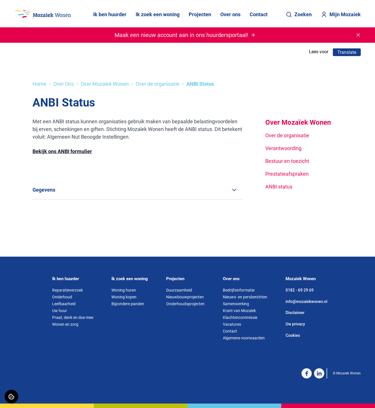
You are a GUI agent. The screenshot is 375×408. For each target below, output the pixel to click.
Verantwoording (283, 148)
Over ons (230, 14)
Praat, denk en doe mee (72, 317)
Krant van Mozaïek (239, 310)
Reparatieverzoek (67, 290)
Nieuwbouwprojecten (185, 297)
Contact (259, 14)
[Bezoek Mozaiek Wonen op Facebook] (306, 373)
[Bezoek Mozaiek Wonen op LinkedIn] (319, 373)
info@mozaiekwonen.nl (306, 301)
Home (39, 84)
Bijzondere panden (127, 304)
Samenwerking (236, 304)
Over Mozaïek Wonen (105, 84)
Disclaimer (295, 313)
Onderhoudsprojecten (185, 304)
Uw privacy (295, 324)
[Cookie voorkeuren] (11, 396)
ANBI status (278, 187)
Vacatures (232, 324)
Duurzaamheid (179, 290)
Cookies (293, 335)
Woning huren (123, 290)
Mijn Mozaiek (341, 14)
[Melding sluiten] (358, 35)
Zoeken (299, 14)
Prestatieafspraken (287, 174)
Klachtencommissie (240, 317)
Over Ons (63, 84)
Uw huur (59, 310)
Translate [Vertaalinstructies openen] (346, 52)
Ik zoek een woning (158, 14)
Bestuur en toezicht (287, 161)
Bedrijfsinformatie (238, 290)
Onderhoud (62, 297)
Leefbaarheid (64, 304)
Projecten (200, 14)
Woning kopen (123, 297)
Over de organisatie (158, 84)
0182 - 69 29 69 (299, 290)
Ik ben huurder (110, 14)
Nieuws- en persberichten (245, 297)
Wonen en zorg (65, 324)
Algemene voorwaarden (244, 338)
